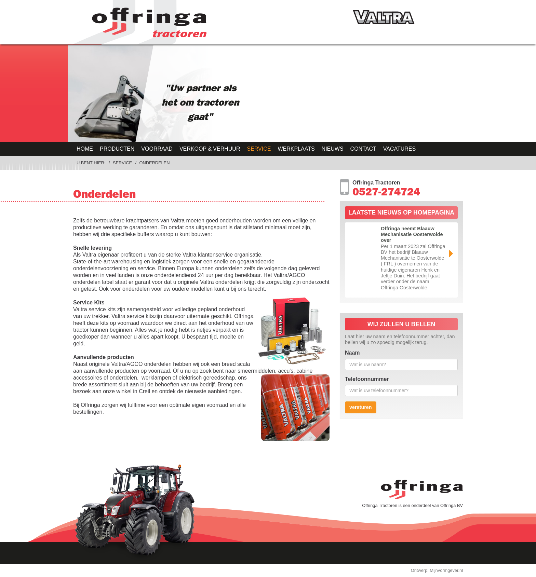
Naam (352, 353)
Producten (117, 149)
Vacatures (399, 149)
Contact (363, 149)
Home (85, 149)
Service (259, 149)
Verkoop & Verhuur (209, 149)
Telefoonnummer (367, 379)
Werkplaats (296, 149)
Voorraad (157, 149)
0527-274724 (386, 193)
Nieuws (333, 149)
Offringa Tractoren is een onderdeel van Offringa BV (412, 505)
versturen (360, 407)
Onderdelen (154, 162)
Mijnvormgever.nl (446, 570)
